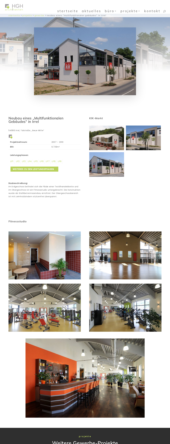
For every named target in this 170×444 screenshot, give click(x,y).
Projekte (129, 11)
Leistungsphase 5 (35, 162)
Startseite (67, 11)
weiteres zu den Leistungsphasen (33, 169)
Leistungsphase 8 (53, 162)
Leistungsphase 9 (59, 162)
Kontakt (152, 11)
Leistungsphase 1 (11, 162)
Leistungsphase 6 (41, 162)
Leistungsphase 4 (29, 162)
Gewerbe (39, 15)
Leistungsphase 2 (17, 162)
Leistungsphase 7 (47, 162)
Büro (109, 11)
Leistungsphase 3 (23, 162)
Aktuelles (91, 11)
